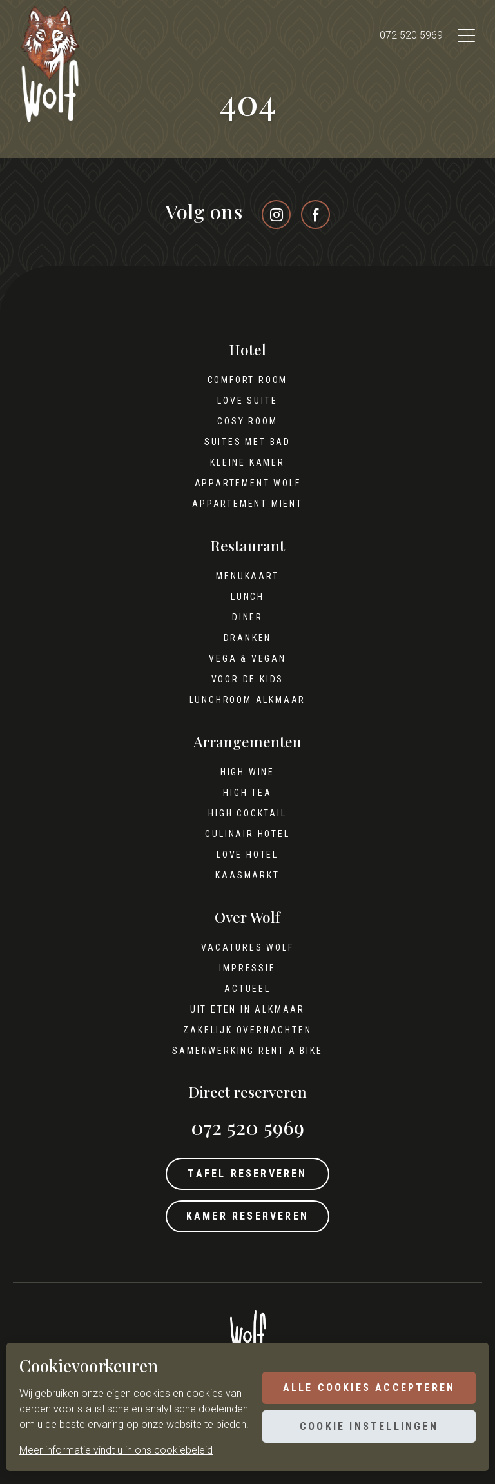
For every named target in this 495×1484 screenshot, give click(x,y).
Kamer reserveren (247, 1216)
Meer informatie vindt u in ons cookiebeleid (116, 1450)
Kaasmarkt (247, 875)
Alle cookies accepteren (368, 1387)
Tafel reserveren (247, 1173)
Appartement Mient (247, 504)
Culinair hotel (247, 834)
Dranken (248, 638)
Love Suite (247, 400)
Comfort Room (248, 380)
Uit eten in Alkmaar (247, 1009)
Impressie (247, 968)
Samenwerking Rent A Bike (247, 1050)
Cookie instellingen (369, 1426)
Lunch (247, 596)
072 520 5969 (411, 35)
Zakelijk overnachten (247, 1030)
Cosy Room (247, 421)
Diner (247, 617)
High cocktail (247, 813)
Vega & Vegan (247, 658)
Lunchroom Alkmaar (247, 700)
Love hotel (247, 854)
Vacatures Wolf (247, 947)
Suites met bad (247, 442)
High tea (247, 792)
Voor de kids (247, 679)
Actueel (247, 989)
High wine (247, 772)
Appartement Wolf (248, 483)
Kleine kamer (247, 462)
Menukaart (247, 576)
